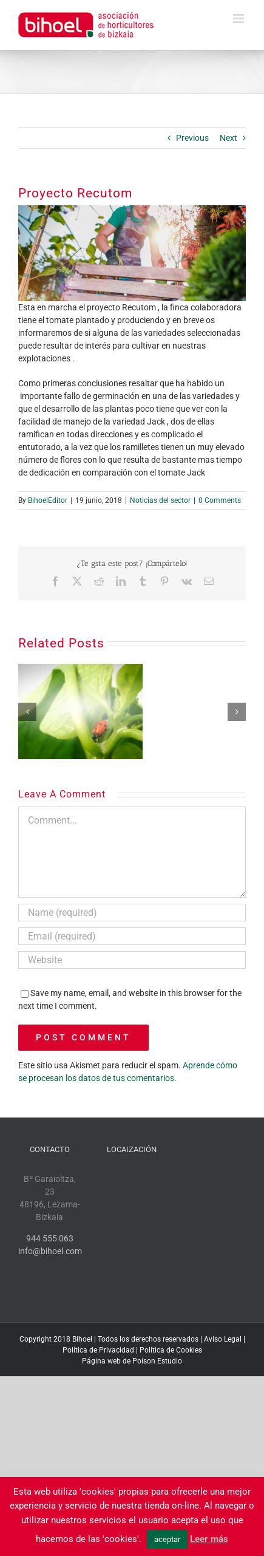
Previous (192, 138)
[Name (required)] (132, 912)
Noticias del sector (160, 500)
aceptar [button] (167, 1539)
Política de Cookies (171, 1350)
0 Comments (219, 500)
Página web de (106, 1361)
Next (228, 138)
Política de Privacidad (98, 1350)
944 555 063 (49, 1238)
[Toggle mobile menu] (239, 18)
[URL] (132, 960)
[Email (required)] (132, 936)
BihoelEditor (47, 500)
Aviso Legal (223, 1339)
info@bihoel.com (50, 1251)
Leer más (209, 1539)
